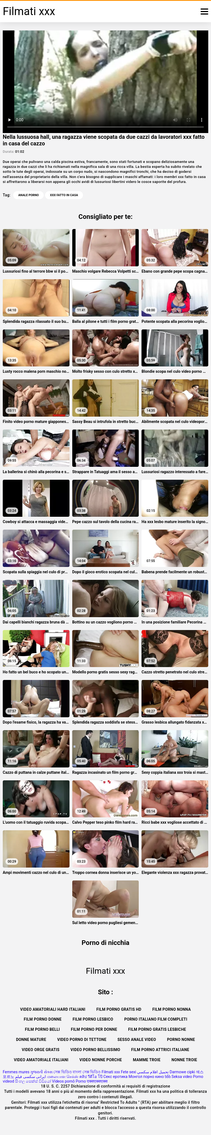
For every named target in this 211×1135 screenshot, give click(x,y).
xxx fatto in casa (64, 195)
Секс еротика (115, 1076)
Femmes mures (16, 1072)
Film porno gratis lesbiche (157, 1029)
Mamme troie (146, 1060)
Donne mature (31, 1039)
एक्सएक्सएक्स (97, 1081)
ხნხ (168, 1076)
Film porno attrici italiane (160, 1050)
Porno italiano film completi (155, 1019)
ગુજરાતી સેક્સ (41, 1072)
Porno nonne (181, 1039)
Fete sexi (128, 1072)
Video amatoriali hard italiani (52, 1009)
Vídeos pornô (63, 1081)
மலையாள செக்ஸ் (62, 1076)
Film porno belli (42, 1029)
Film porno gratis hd (118, 1009)
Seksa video (181, 1076)
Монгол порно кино (146, 1076)
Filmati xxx (111, 1072)
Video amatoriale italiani (41, 1060)
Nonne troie (184, 1060)
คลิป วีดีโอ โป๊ (90, 1076)
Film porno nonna (171, 1009)
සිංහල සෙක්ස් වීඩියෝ (33, 1081)
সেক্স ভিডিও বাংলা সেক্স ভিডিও (77, 1072)
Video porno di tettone (81, 1039)
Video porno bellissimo (95, 1050)
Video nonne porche (100, 1060)
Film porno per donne (94, 1029)
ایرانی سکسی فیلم (30, 1076)
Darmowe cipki (182, 1072)
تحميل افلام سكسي (153, 1072)
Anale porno (28, 195)
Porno (81, 1081)
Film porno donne (43, 1019)
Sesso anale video (137, 1039)
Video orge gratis (40, 1050)
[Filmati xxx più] (204, 12)
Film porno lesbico (93, 1019)
